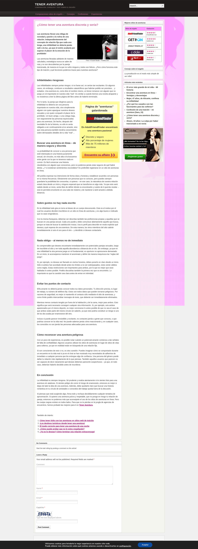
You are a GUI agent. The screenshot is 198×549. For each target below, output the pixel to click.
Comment (40, 464)
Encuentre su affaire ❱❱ (100, 154)
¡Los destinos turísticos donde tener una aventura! (62, 423)
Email (38, 498)
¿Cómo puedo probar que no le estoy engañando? (62, 429)
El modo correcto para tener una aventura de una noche (64, 426)
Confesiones (83, 14)
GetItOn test (150, 41)
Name (38, 488)
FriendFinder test (152, 35)
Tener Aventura (49, 4)
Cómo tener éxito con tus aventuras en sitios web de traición (67, 420)
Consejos (71, 14)
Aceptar (145, 545)
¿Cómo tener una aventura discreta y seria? (67, 24)
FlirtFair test (150, 59)
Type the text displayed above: (49, 518)
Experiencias (96, 14)
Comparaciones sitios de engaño (49, 14)
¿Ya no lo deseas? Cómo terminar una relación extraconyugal (67, 432)
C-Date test (150, 53)
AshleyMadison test (152, 47)
